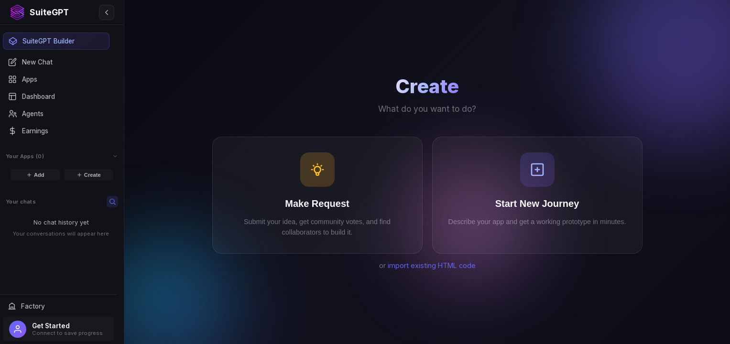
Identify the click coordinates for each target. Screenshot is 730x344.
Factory (26, 306)
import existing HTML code (432, 265)
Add (35, 175)
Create (88, 175)
